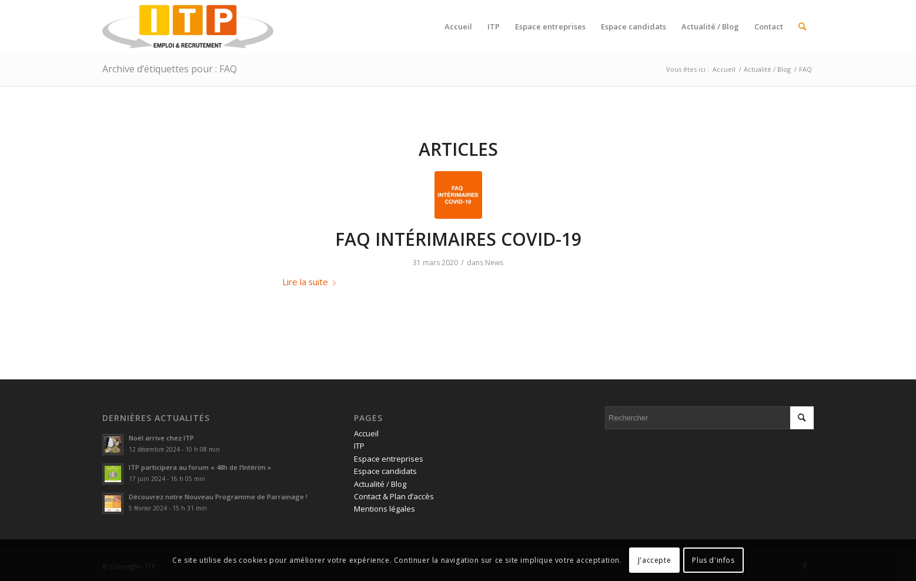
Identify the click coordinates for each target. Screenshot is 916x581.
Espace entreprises (388, 458)
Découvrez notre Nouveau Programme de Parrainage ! (218, 496)
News (494, 263)
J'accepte (654, 560)
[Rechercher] (802, 26)
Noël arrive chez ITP (161, 437)
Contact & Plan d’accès (394, 496)
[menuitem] (458, 26)
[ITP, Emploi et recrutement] (187, 26)
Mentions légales (384, 508)
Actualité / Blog (380, 484)
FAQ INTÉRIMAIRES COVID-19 (458, 239)
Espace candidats (385, 471)
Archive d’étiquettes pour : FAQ (169, 68)
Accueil (366, 433)
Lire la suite (311, 282)
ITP (359, 445)
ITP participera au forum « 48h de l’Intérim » (200, 467)
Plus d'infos (713, 560)
